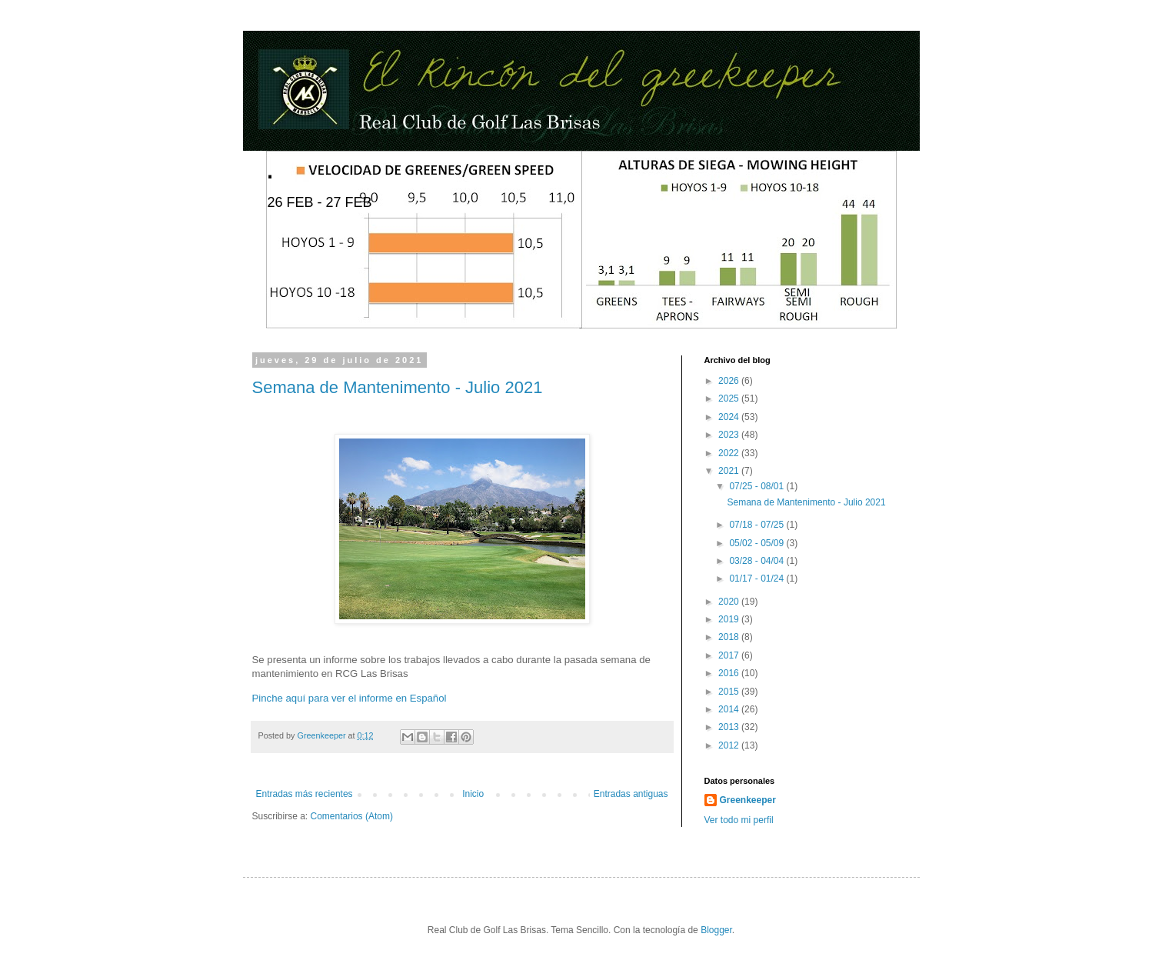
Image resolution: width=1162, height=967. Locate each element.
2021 (729, 470)
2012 (729, 745)
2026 (729, 380)
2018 (729, 637)
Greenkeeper (748, 800)
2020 (729, 601)
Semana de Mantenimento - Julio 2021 (397, 387)
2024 (729, 417)
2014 (729, 709)
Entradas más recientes (304, 794)
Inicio (473, 794)
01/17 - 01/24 (757, 578)
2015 (729, 691)
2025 (729, 398)
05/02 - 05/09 (757, 543)
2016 (729, 673)
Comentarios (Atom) (352, 816)
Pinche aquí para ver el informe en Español (349, 698)
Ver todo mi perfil (739, 820)
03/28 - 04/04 (757, 560)
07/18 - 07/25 (757, 524)
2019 (729, 619)
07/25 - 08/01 (757, 486)
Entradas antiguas (631, 794)
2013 (729, 727)
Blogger (716, 930)
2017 (729, 655)
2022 (729, 453)
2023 (729, 434)
